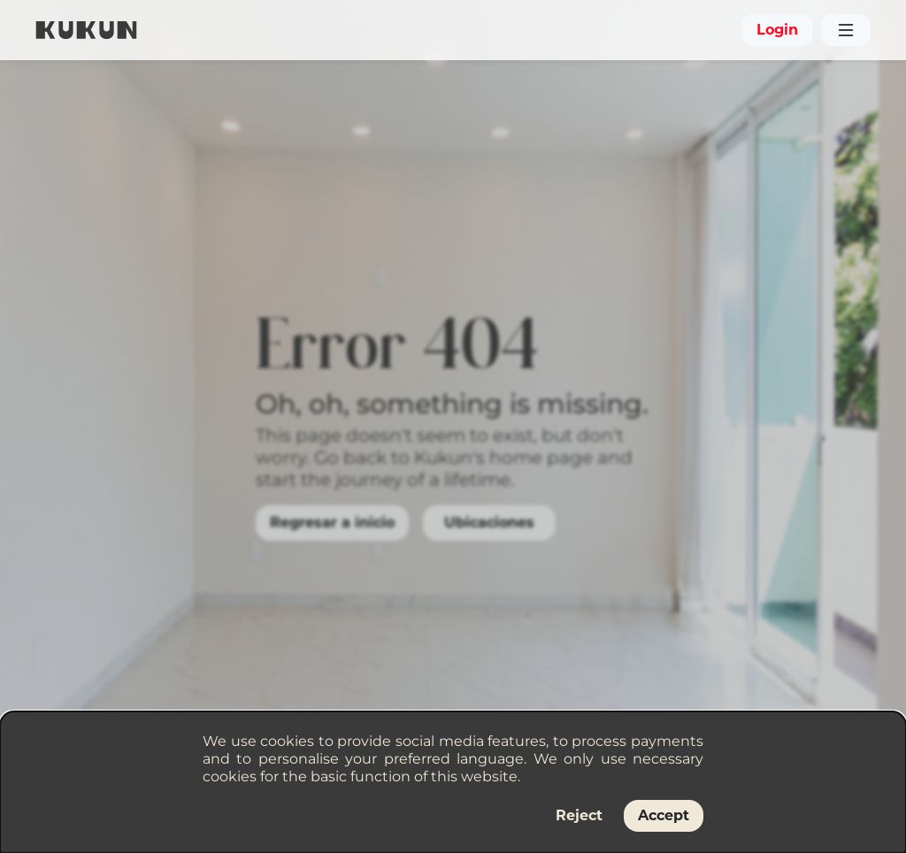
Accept (663, 815)
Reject (579, 815)
